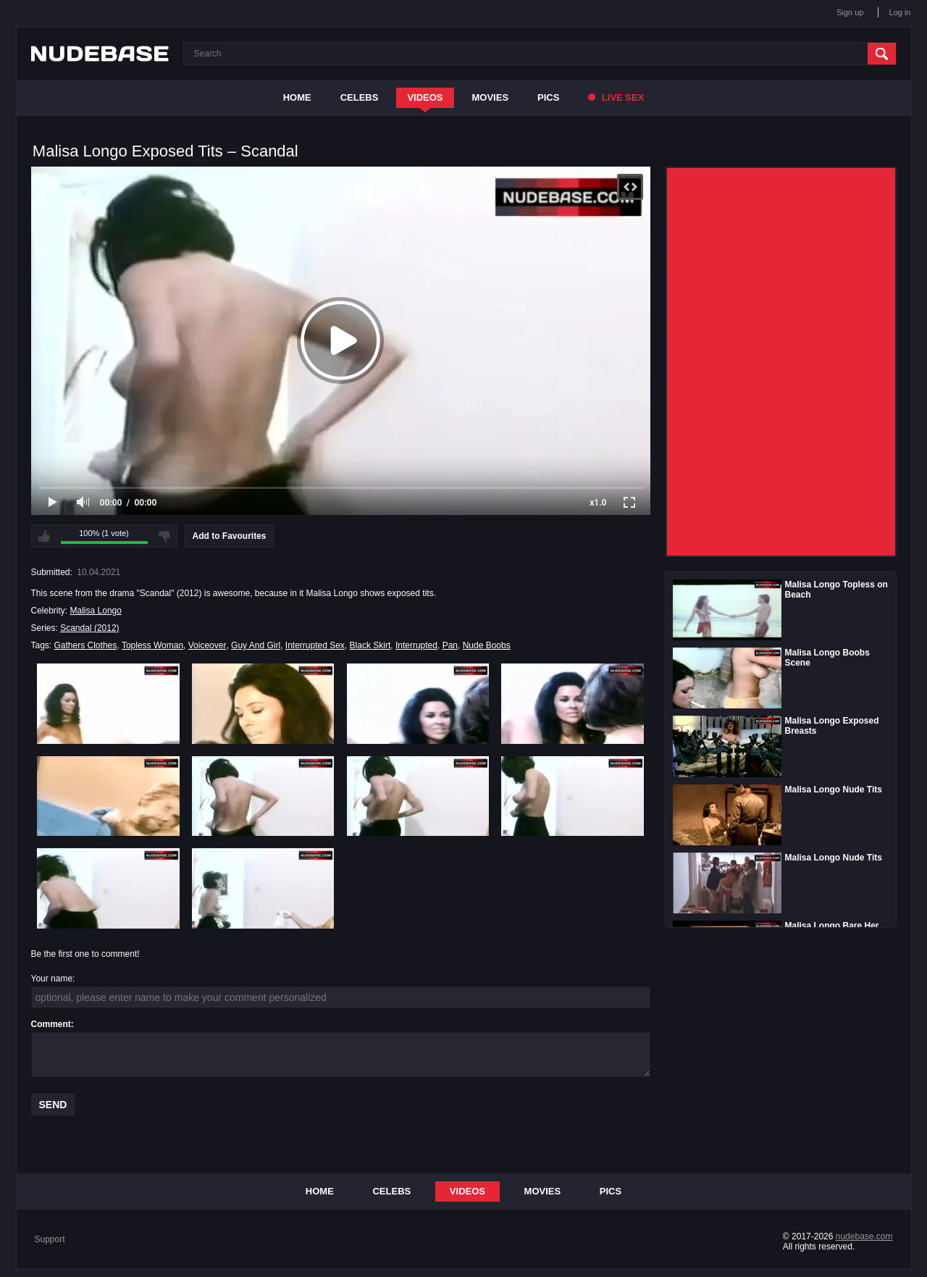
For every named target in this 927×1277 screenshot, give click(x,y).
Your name (52, 979)
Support (50, 1239)
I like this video (44, 536)
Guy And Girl (255, 645)
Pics (548, 97)
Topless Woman (152, 645)
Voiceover (207, 645)
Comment (51, 1024)
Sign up (849, 12)
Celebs (359, 97)
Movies (490, 97)
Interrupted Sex (315, 645)
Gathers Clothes (85, 645)
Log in (900, 12)
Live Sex (616, 97)
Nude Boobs (487, 645)
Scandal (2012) (89, 628)
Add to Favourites (230, 536)
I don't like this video (164, 536)
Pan (450, 645)
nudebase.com (864, 1236)
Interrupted (416, 645)
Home (297, 97)
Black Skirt (370, 645)
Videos (424, 97)
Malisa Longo (96, 611)
